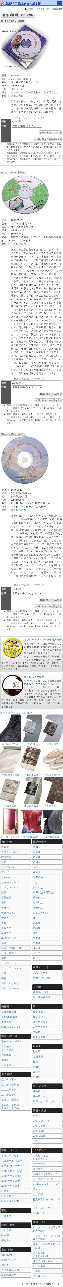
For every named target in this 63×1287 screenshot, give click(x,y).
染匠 (31, 9)
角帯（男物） (40, 1037)
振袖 (35, 847)
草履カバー (7, 933)
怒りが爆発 (39, 1266)
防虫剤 (5, 1235)
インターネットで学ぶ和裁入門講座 (46, 1237)
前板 (3, 973)
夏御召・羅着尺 (10, 1099)
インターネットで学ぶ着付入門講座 (46, 1229)
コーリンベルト (10, 887)
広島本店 (15, 156)
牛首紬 (36, 938)
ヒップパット (8, 963)
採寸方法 (38, 1169)
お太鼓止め (7, 867)
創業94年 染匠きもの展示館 (23, 3)
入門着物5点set (10, 1270)
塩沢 (35, 933)
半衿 (3, 958)
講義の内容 (17, 95)
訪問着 (36, 862)
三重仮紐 (6, 897)
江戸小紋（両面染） (44, 892)
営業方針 (38, 1189)
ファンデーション (11, 968)
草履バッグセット (11, 1155)
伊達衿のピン (8, 912)
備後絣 (5, 1060)
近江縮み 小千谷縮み (7, 1048)
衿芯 (3, 862)
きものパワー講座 (43, 1261)
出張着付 (38, 1271)
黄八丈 (36, 953)
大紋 (35, 867)
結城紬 (36, 927)
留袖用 (36, 1076)
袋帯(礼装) (39, 1011)
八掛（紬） (39, 1131)
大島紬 (36, 922)
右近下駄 (6, 1215)
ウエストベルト (10, 852)
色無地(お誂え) (41, 992)
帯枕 (3, 978)
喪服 (35, 958)
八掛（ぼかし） (41, 1121)
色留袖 (36, 857)
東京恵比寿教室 (44, 153)
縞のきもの (39, 897)
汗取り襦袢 (7, 953)
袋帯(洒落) (39, 1016)
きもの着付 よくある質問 (40, 1254)
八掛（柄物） (40, 1136)
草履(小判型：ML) (11, 1170)
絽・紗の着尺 (8, 1094)
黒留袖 (36, 852)
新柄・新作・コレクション (16, 712)
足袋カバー (7, 927)
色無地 (36, 872)
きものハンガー (10, 877)
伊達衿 (5, 907)
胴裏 (35, 1115)
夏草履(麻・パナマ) (12, 1165)
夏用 (35, 1061)
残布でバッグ (8, 1191)
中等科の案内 (18, 243)
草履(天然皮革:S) (11, 1175)
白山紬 (36, 943)
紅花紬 (36, 948)
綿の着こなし (40, 1096)
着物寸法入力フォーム (45, 1174)
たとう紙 (6, 1230)
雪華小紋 (38, 907)
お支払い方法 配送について (40, 1157)
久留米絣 (6, 1065)
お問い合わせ (40, 1213)
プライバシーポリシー (45, 1207)
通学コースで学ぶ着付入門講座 (46, 1246)
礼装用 (36, 1051)
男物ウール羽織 (41, 977)
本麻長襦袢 (7, 1021)
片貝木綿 (6, 1054)
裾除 (3, 902)
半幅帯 (36, 1032)
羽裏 (35, 1141)
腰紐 (3, 892)
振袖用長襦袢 (8, 1011)
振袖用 (36, 1066)
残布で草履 (7, 1196)
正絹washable (9, 1016)
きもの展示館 (43, 9)
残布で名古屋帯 (10, 1201)
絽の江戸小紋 (8, 1089)
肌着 (3, 943)
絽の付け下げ (8, 1079)
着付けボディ (8, 1260)
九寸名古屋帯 (40, 1021)
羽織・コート (40, 972)
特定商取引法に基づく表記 (46, 1201)
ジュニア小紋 (40, 912)
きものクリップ (10, 882)
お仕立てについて (43, 1179)
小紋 (35, 882)
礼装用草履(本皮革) (12, 1160)
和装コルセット (10, 983)
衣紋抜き (6, 857)
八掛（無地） (40, 1126)
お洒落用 (38, 1056)
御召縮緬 (38, 877)
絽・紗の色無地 (41, 997)
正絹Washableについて (46, 1184)
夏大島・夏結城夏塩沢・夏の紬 (10, 1106)
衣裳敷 (5, 847)
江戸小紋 (38, 902)
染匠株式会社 (40, 1276)
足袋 (3, 922)
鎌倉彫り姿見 (8, 1275)
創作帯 (5, 1265)
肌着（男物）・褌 (11, 948)
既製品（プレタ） (11, 1027)
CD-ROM (6, 1254)
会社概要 (38, 1194)
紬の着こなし (40, 1091)
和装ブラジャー (10, 988)
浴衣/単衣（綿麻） (11, 1041)
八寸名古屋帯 (40, 1027)
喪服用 (36, 1071)
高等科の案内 (18, 510)
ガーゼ (5, 872)
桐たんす (6, 1240)
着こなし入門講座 (34, 677)
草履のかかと (8, 938)
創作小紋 (38, 887)
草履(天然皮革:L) (11, 1186)
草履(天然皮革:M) (11, 1181)
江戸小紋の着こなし (44, 1101)
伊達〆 (5, 917)
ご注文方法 (39, 1164)
